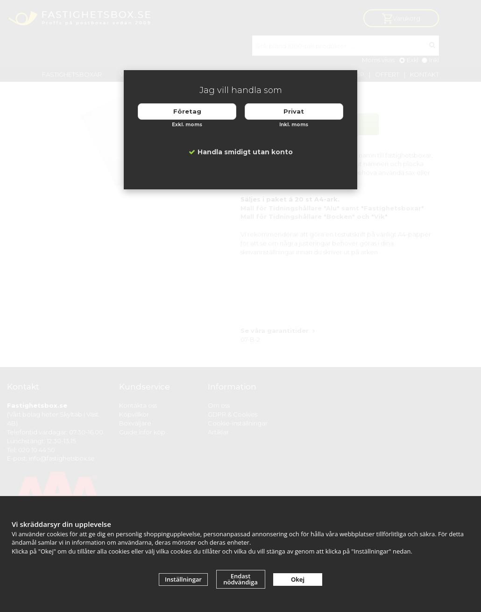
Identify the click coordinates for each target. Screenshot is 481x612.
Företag (187, 111)
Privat (293, 111)
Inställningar (183, 579)
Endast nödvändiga (240, 579)
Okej (297, 579)
